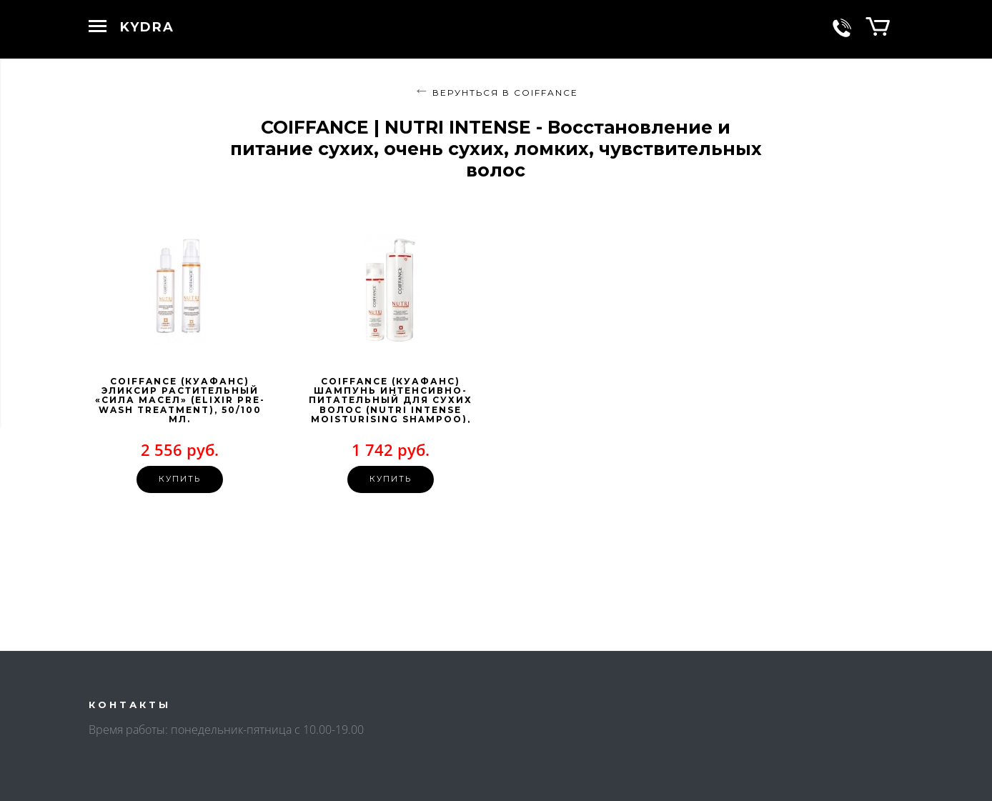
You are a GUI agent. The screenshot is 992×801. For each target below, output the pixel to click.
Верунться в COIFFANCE (505, 92)
